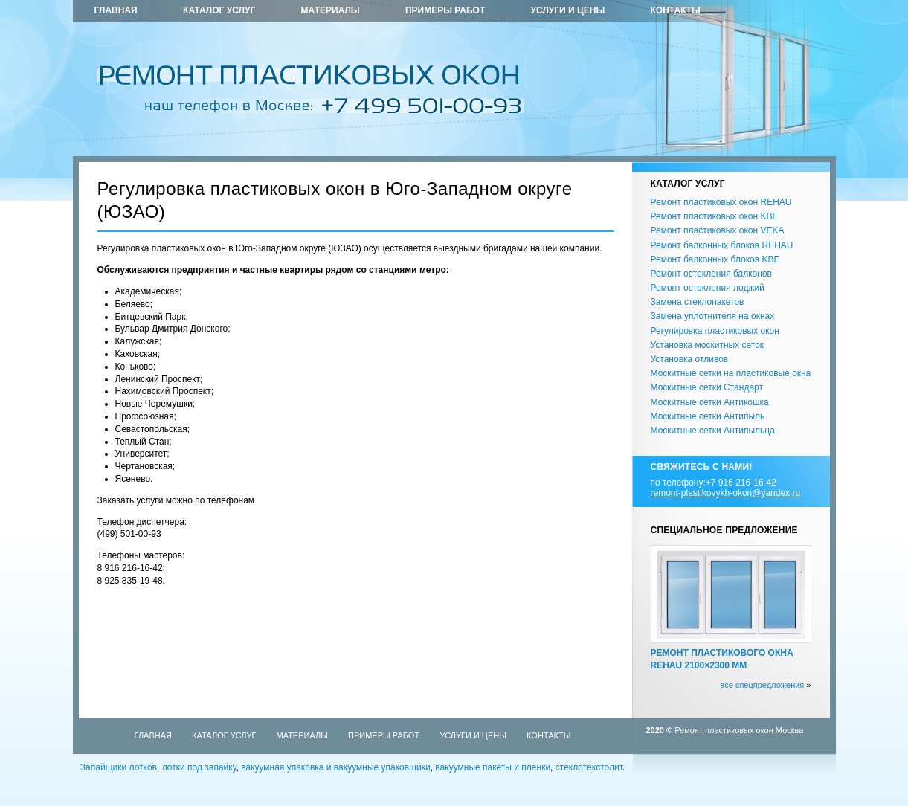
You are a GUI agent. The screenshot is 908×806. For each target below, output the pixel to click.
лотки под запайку (199, 767)
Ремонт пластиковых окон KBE (715, 216)
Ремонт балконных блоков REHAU (722, 245)
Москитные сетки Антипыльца (713, 430)
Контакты (676, 10)
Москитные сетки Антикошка (710, 402)
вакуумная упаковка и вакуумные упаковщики (336, 767)
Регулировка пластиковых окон (715, 331)
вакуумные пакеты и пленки (492, 767)
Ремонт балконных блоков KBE (715, 259)
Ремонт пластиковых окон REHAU (721, 202)
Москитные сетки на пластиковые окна (731, 373)
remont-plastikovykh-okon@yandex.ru (726, 493)
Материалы (330, 10)
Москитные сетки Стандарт (707, 387)
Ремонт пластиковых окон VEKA (718, 230)
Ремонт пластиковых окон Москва (738, 730)
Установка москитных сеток (707, 345)
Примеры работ (445, 10)
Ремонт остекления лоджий (707, 288)
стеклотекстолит (589, 767)
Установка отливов (690, 359)
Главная (116, 10)
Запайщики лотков (118, 767)
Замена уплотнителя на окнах (713, 316)
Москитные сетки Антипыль (708, 416)
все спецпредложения (762, 684)
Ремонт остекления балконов (711, 273)
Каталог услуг (219, 10)
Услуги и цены (568, 10)
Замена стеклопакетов (697, 302)
